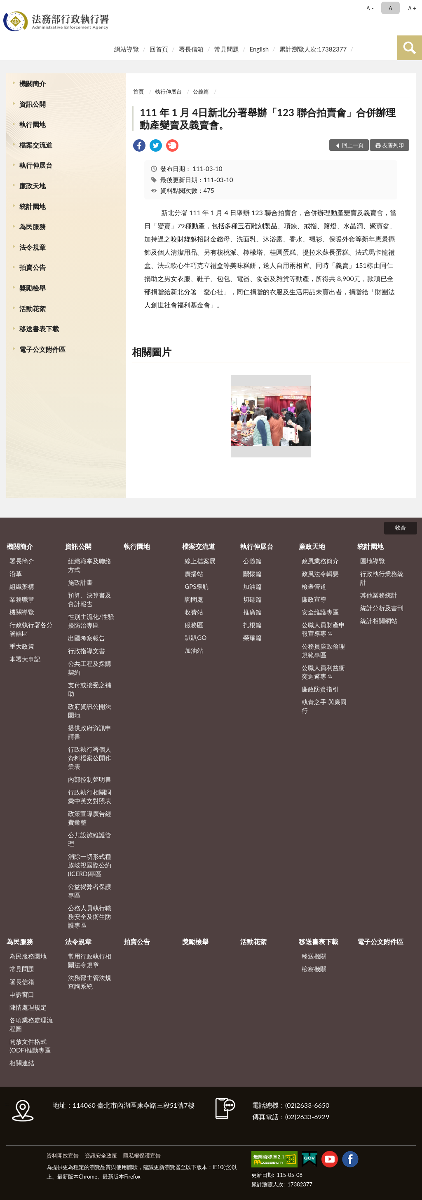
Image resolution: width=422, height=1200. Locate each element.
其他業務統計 (378, 595)
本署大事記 (24, 659)
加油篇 (252, 586)
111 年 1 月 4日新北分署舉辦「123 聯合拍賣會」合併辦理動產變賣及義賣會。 (268, 118)
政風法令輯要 (320, 573)
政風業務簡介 (320, 561)
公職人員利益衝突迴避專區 (323, 672)
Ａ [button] (390, 8)
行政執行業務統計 (381, 578)
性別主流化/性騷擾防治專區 (91, 621)
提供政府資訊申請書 (89, 732)
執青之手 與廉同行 (324, 706)
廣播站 (194, 573)
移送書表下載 (39, 329)
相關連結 (21, 1062)
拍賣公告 (32, 267)
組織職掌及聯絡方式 (89, 565)
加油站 (194, 650)
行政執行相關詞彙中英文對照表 (89, 796)
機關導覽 (21, 612)
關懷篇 (252, 573)
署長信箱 (191, 49)
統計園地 (32, 206)
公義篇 (201, 91)
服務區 (194, 624)
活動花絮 (32, 308)
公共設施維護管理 (89, 839)
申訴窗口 (21, 994)
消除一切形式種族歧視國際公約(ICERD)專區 (89, 865)
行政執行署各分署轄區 (31, 629)
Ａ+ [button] (412, 8)
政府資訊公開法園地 (89, 711)
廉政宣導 (314, 599)
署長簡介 (21, 561)
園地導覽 (372, 561)
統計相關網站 (378, 620)
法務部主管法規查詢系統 (89, 982)
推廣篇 (252, 612)
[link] (139, 146)
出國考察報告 (86, 638)
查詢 (409, 47)
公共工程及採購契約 (89, 668)
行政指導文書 (86, 650)
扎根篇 (252, 624)
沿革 (15, 573)
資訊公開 (32, 104)
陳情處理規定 (28, 1007)
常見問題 (226, 49)
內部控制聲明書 (89, 779)
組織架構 (21, 586)
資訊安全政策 (101, 1155)
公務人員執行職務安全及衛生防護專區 (89, 916)
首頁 (138, 91)
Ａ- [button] (369, 8)
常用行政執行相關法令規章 (89, 960)
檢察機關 (314, 969)
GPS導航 (197, 586)
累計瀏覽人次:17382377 (313, 49)
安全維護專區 (320, 612)
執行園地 (32, 124)
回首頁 (159, 49)
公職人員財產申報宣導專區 (323, 629)
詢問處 (194, 599)
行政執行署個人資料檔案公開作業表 (89, 757)
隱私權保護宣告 (142, 1155)
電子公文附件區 (42, 349)
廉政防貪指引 (320, 689)
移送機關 (314, 956)
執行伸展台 (35, 165)
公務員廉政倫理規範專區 (323, 650)
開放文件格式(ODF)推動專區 (30, 1046)
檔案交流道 (35, 145)
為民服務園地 (28, 956)
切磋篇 (252, 599)
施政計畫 (80, 582)
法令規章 (32, 247)
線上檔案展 (200, 561)
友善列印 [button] (393, 145)
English (259, 49)
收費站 (194, 612)
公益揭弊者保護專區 (89, 891)
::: (7, 7)
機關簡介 (32, 83)
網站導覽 (126, 49)
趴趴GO (195, 637)
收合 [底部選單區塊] (400, 527)
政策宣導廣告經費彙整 (89, 818)
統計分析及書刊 (381, 608)
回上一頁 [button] (352, 145)
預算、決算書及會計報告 (89, 599)
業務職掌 (21, 599)
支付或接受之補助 (89, 689)
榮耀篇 (252, 637)
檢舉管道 (314, 586)
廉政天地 (32, 186)
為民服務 (32, 226)
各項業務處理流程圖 (31, 1024)
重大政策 (21, 646)
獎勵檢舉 (32, 288)
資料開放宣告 (63, 1155)
